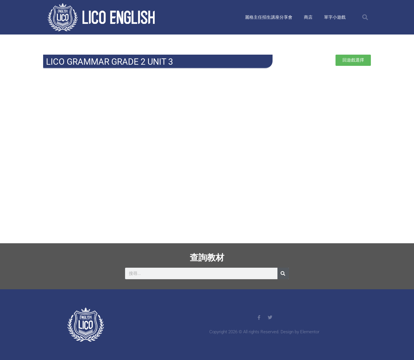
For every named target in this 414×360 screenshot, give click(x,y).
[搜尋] (283, 273)
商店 (308, 17)
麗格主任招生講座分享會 (268, 17)
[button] (365, 17)
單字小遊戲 (335, 17)
